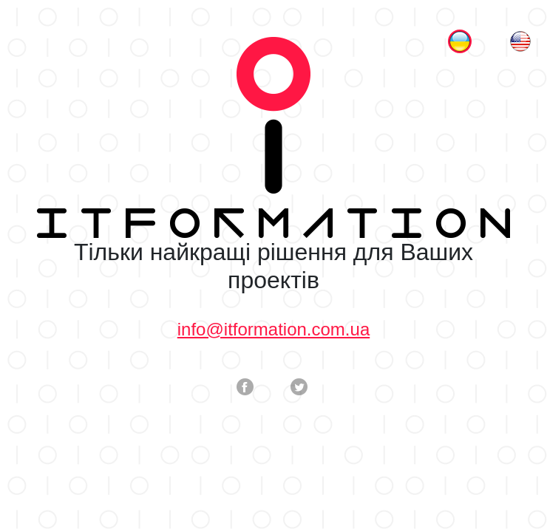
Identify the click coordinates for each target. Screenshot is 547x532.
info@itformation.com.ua (273, 329)
